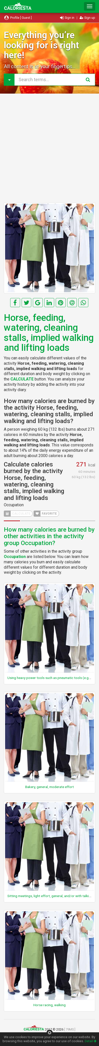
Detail (90, 1041)
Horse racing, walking (49, 1005)
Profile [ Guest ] (18, 18)
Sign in (67, 18)
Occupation (14, 504)
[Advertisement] (49, 148)
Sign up (87, 18)
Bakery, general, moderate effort (49, 787)
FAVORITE (45, 513)
